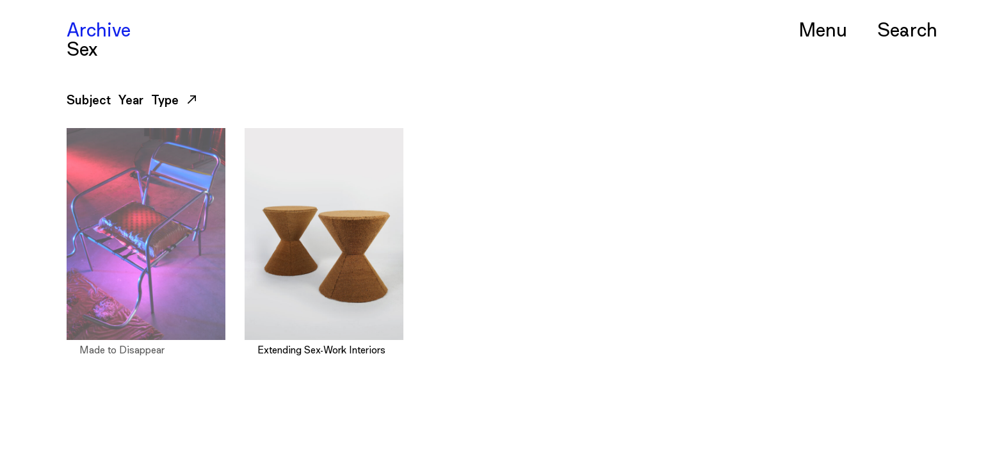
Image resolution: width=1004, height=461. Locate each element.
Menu (822, 28)
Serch (907, 28)
